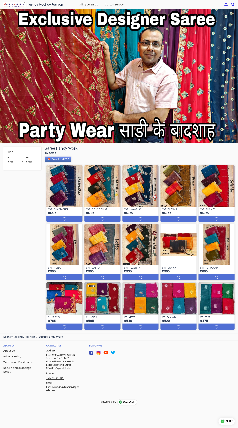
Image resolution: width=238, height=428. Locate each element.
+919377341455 (55, 377)
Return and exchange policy (17, 370)
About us (9, 351)
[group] (119, 76)
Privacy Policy (12, 356)
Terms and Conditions (17, 362)
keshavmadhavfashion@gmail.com (62, 388)
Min (8, 157)
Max (27, 157)
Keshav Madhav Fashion (45, 4)
